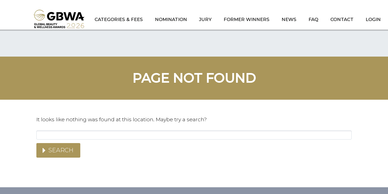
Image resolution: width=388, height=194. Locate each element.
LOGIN (373, 19)
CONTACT (342, 19)
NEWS (289, 19)
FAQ (313, 19)
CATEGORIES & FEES (119, 19)
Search (61, 150)
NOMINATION (171, 19)
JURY (205, 19)
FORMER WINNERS (246, 19)
